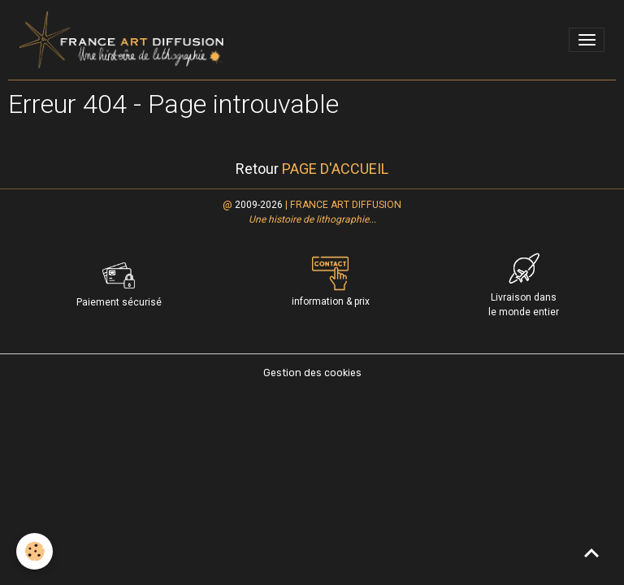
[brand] (124, 39)
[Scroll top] (591, 552)
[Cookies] (34, 551)
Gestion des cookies (312, 373)
